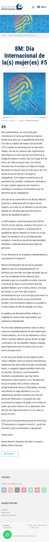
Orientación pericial (32, 121)
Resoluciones (5, 512)
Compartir (10, 454)
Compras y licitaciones (8, 515)
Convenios (4, 510)
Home (4, 35)
